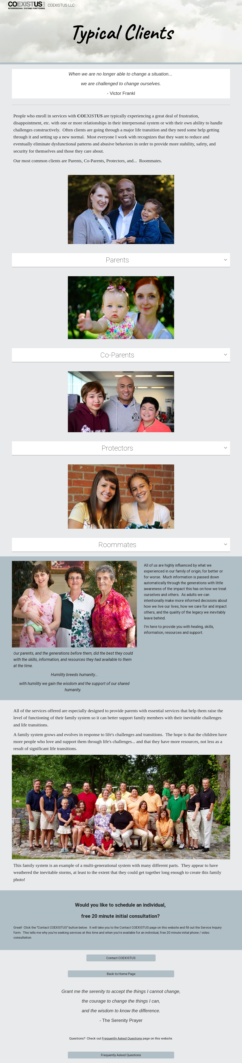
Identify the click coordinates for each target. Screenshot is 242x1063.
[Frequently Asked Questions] (121, 1055)
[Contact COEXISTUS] (121, 957)
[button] (225, 260)
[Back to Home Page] (121, 973)
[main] (121, 32)
